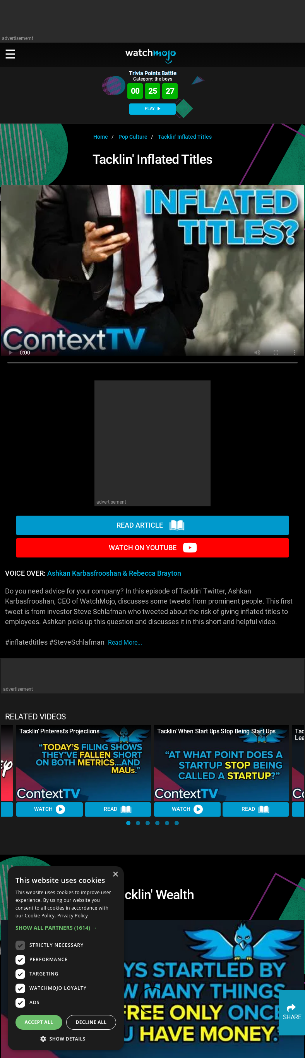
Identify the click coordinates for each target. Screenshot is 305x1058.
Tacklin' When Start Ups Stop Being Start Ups (216, 731)
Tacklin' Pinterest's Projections (59, 731)
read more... (125, 642)
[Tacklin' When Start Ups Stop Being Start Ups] (221, 763)
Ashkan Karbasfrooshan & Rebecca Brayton (114, 573)
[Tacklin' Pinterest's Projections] (83, 763)
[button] (128, 823)
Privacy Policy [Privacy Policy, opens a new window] (72, 915)
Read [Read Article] (118, 810)
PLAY (152, 108)
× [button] (115, 874)
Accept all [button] (39, 1022)
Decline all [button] (91, 1022)
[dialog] (66, 958)
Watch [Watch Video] (49, 809)
